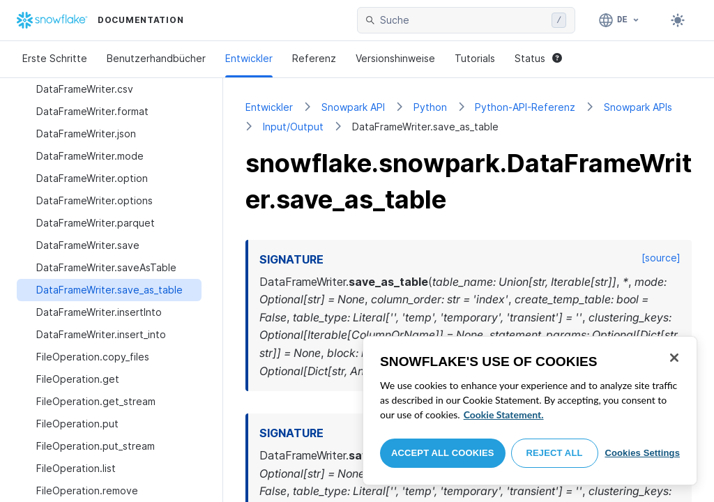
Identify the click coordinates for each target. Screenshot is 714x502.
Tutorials (475, 58)
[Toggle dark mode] (678, 20)
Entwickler (249, 58)
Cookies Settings (642, 453)
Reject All (554, 453)
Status (538, 58)
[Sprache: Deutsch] (619, 20)
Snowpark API (353, 107)
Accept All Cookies (442, 453)
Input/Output (293, 126)
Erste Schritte (54, 58)
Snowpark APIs (638, 107)
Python (430, 107)
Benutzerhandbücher (156, 58)
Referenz (314, 58)
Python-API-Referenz (525, 107)
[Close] (674, 357)
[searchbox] (463, 20)
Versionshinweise (395, 58)
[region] (530, 410)
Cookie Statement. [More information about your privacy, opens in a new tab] (504, 414)
